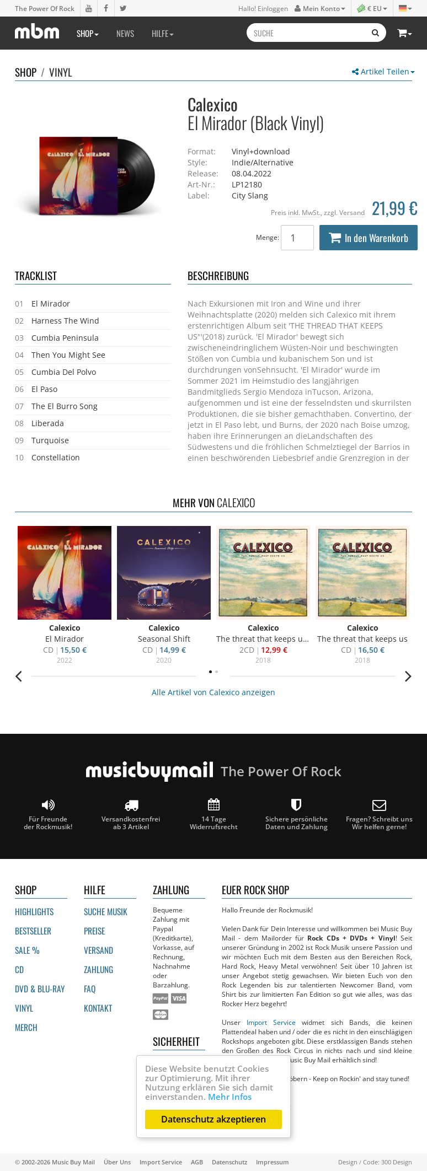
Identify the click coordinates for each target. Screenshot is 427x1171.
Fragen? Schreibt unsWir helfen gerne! (379, 814)
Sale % (27, 950)
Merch (26, 1027)
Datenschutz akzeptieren (213, 1119)
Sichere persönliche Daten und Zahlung (296, 814)
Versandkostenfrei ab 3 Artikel (131, 814)
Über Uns (117, 1162)
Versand (352, 212)
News (125, 33)
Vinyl (60, 71)
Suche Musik (105, 911)
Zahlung (98, 969)
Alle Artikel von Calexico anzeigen (213, 692)
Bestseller (33, 931)
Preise (94, 931)
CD (19, 969)
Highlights (34, 911)
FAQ (89, 988)
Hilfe (163, 33)
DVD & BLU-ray (40, 988)
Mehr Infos (230, 1096)
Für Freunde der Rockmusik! (48, 814)
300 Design (396, 1162)
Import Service (271, 1022)
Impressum (272, 1162)
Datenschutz (229, 1162)
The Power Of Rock (44, 8)
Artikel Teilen (383, 71)
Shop (88, 33)
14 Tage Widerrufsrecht (214, 814)
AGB (197, 1162)
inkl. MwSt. (304, 212)
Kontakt (98, 1008)
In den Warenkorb (368, 237)
